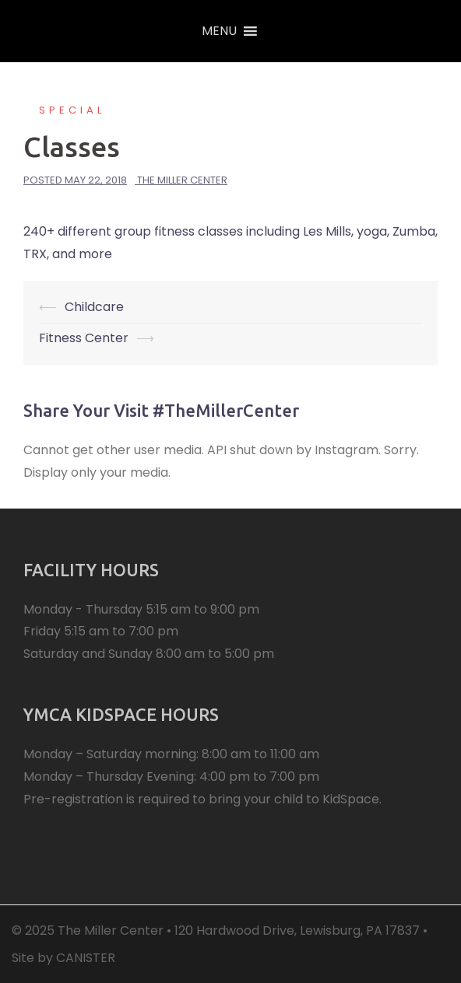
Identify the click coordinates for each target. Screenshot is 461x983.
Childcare (94, 307)
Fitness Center (83, 338)
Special (72, 110)
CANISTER (85, 958)
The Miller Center (182, 180)
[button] (219, 31)
